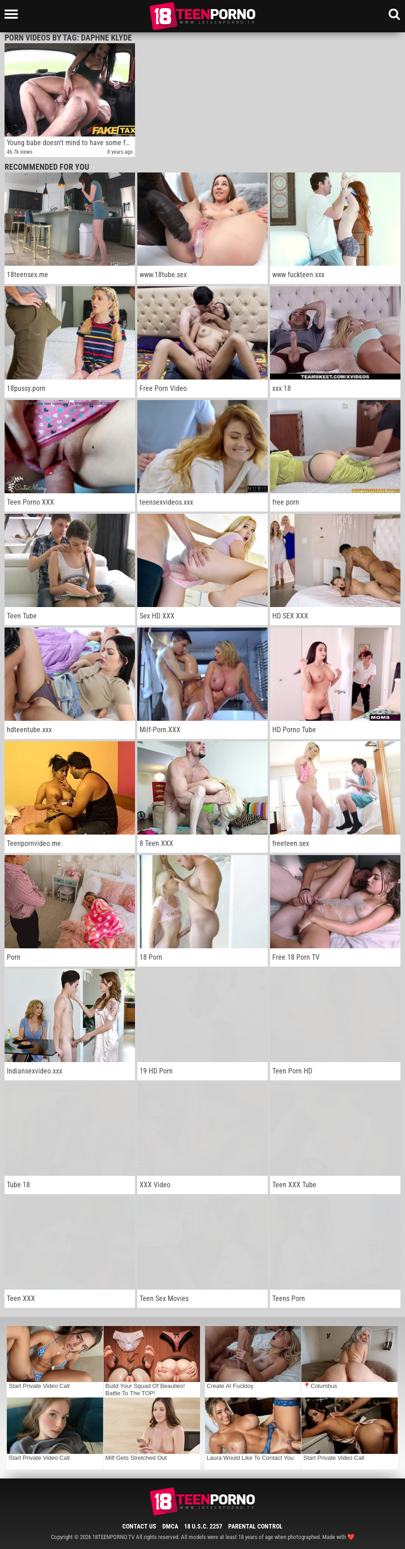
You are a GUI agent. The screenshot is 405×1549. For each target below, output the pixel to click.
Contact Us (139, 1526)
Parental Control (255, 1526)
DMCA (170, 1526)
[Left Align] (13, 14)
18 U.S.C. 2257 (203, 1526)
